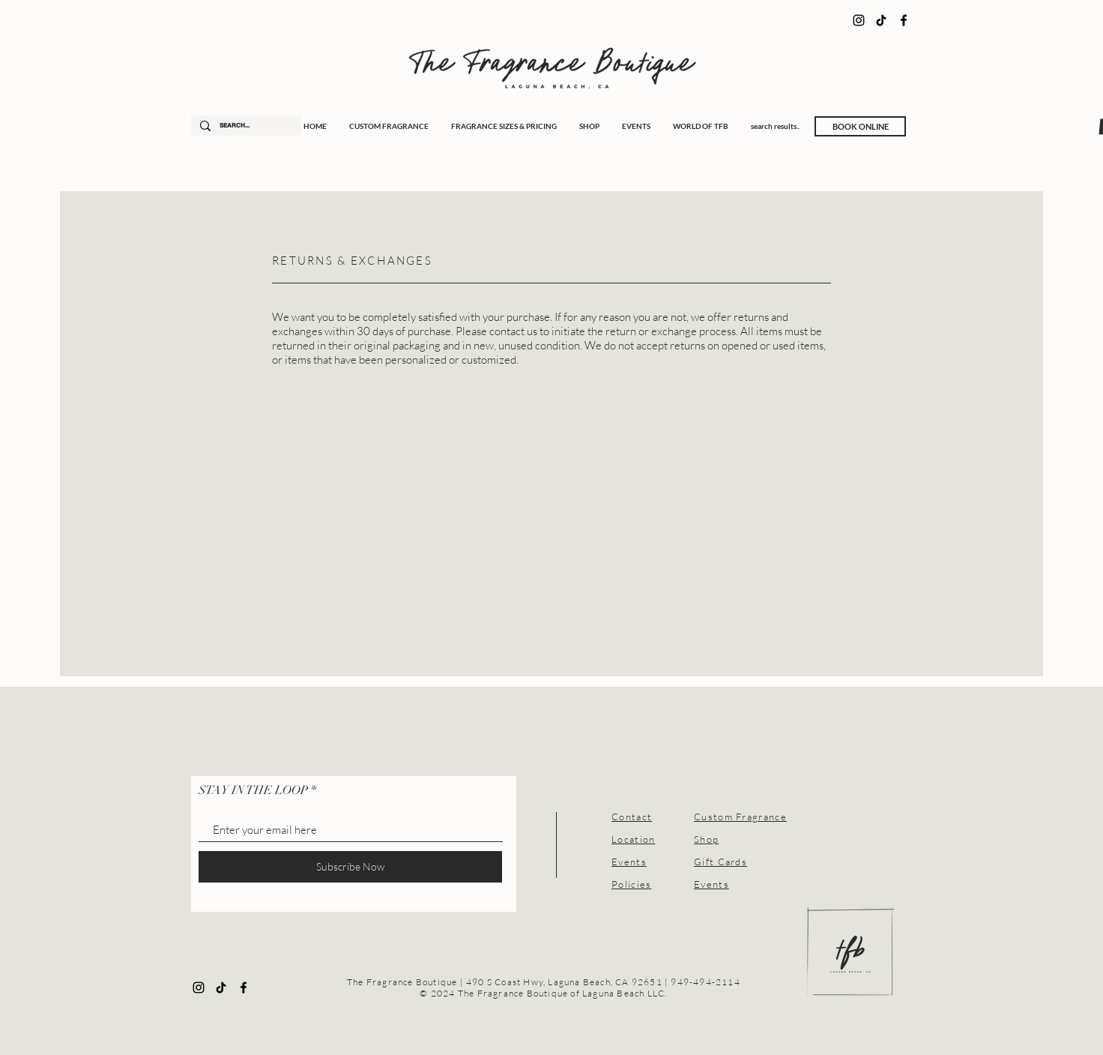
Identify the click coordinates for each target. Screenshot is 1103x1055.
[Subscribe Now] (350, 867)
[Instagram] (858, 20)
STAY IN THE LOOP (253, 790)
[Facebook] (903, 20)
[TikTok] (881, 20)
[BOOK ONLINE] (860, 126)
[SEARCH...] (245, 125)
